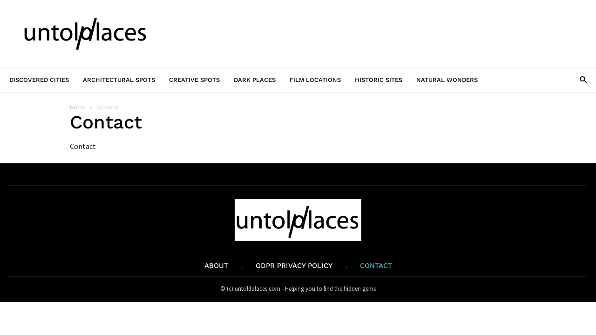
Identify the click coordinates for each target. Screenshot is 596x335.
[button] (583, 79)
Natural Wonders (447, 79)
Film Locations (315, 79)
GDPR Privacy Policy (294, 265)
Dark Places (255, 79)
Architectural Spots (119, 79)
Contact (376, 265)
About (216, 265)
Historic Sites (378, 79)
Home (78, 107)
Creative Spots (194, 79)
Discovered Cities (39, 79)
